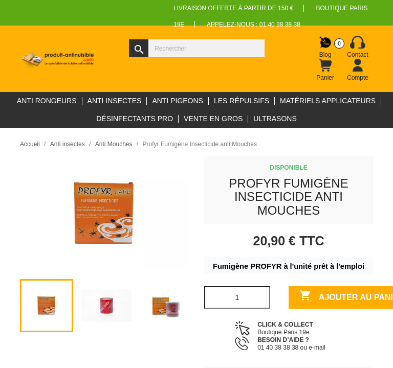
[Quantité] (237, 297)
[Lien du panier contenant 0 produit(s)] (325, 70)
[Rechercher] (197, 48)
